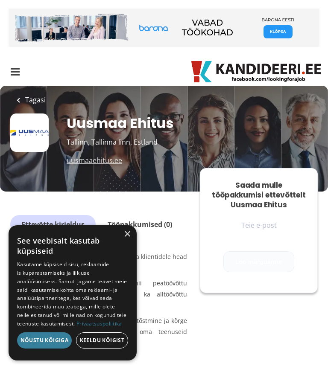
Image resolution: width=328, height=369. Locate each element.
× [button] (127, 234)
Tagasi (34, 100)
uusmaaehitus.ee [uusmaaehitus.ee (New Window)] (94, 160)
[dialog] (73, 292)
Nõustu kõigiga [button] (44, 340)
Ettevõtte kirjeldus (53, 224)
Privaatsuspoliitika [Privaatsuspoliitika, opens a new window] (99, 323)
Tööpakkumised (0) (140, 224)
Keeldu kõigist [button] (102, 340)
